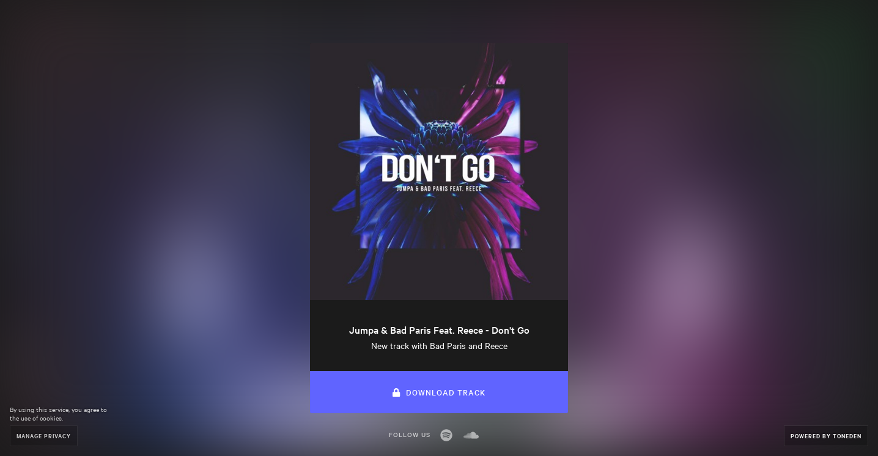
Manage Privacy (44, 435)
